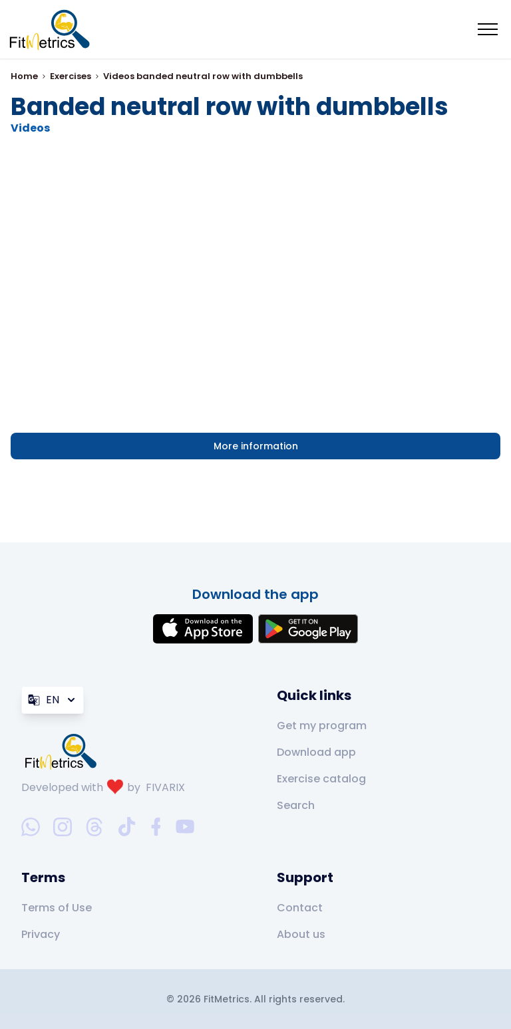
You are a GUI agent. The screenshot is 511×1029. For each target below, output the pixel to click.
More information (256, 446)
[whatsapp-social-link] (30, 827)
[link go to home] (63, 751)
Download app (316, 752)
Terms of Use (56, 907)
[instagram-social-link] (62, 827)
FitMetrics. (229, 999)
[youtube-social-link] (185, 827)
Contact (300, 907)
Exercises (70, 76)
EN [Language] (52, 699)
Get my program (322, 725)
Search (296, 805)
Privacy (40, 934)
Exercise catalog (321, 778)
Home (24, 76)
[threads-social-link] (94, 827)
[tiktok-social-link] (126, 826)
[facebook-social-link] (156, 827)
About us (301, 934)
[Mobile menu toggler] (488, 29)
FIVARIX (165, 787)
